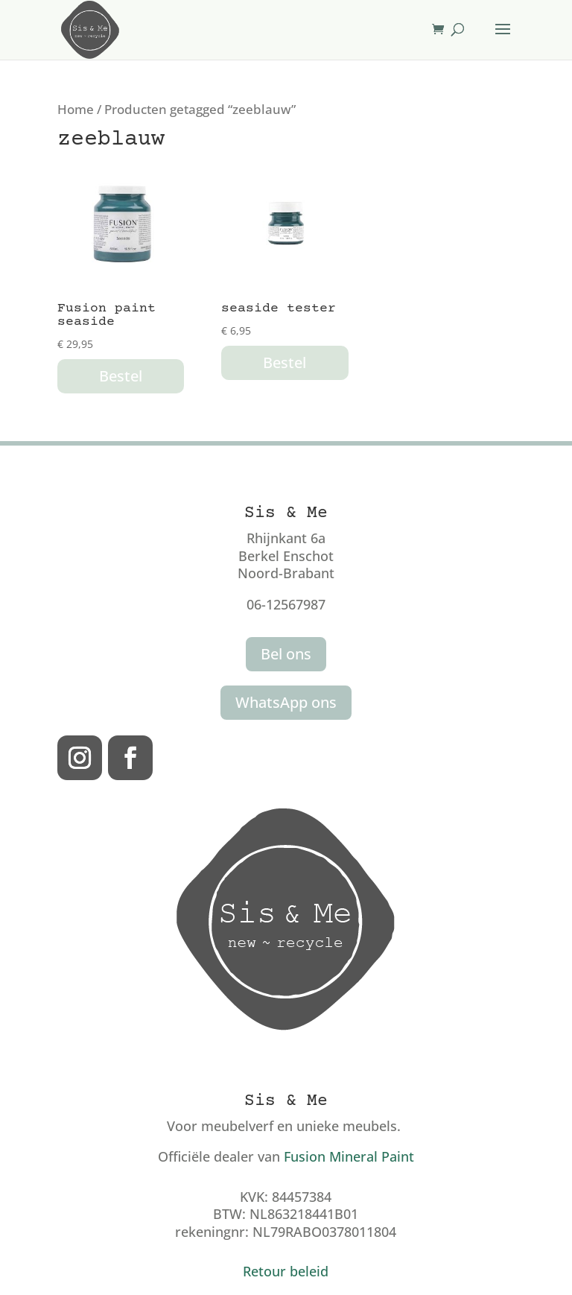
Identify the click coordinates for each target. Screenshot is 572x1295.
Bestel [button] (120, 376)
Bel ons (286, 654)
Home (75, 109)
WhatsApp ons (286, 702)
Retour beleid (285, 1271)
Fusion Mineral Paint (349, 1156)
